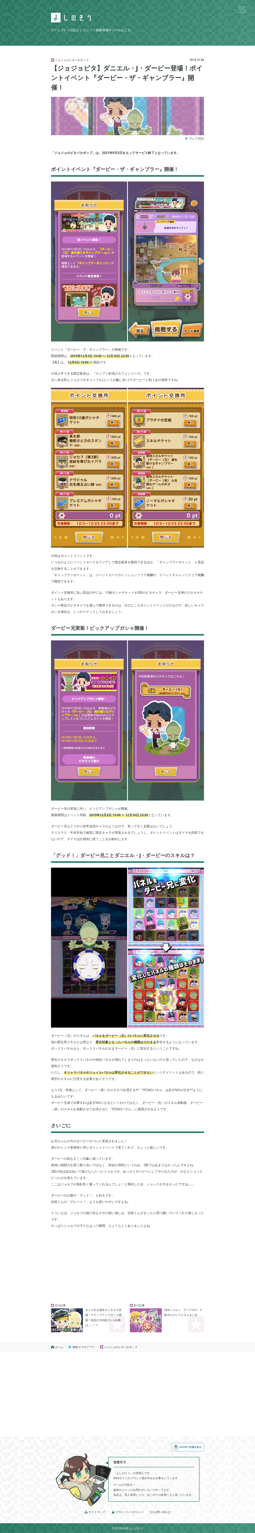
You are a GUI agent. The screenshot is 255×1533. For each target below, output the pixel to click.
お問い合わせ (160, 1512)
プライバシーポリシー (127, 1512)
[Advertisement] (127, 1266)
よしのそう (136, 1528)
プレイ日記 (196, 138)
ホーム (57, 1346)
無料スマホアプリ (82, 1346)
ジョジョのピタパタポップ (118, 1346)
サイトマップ (94, 1512)
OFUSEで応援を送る (187, 1447)
